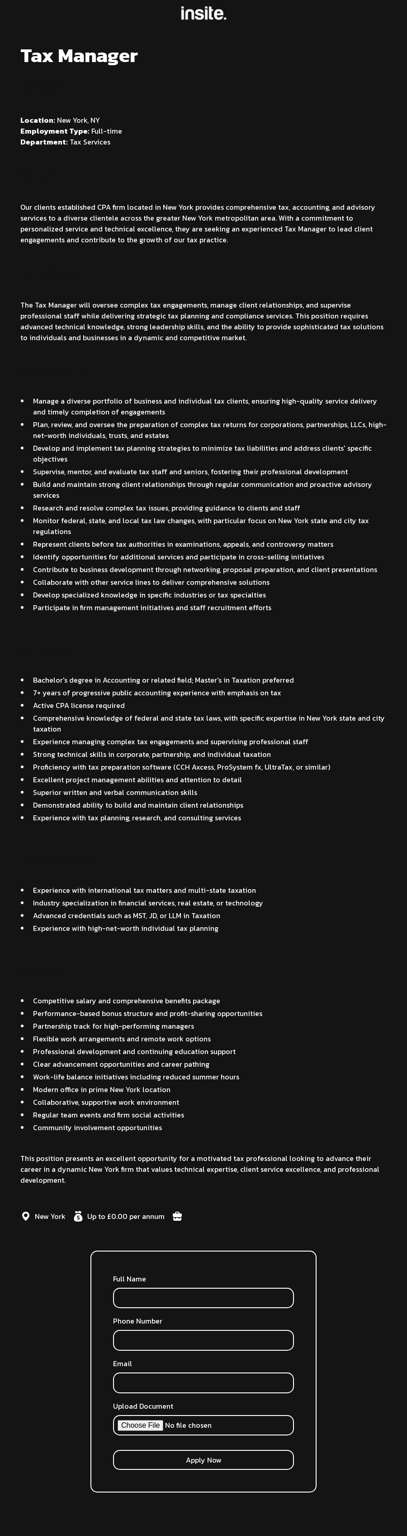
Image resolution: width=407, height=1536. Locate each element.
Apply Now (204, 1459)
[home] (203, 13)
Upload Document (143, 1406)
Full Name (129, 1278)
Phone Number (137, 1320)
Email (122, 1363)
